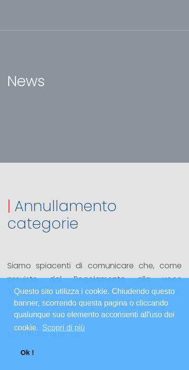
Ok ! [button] (27, 352)
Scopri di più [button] (63, 328)
